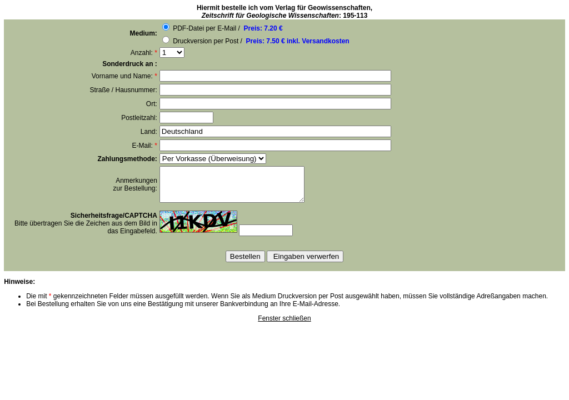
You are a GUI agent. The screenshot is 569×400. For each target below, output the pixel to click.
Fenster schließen (284, 325)
